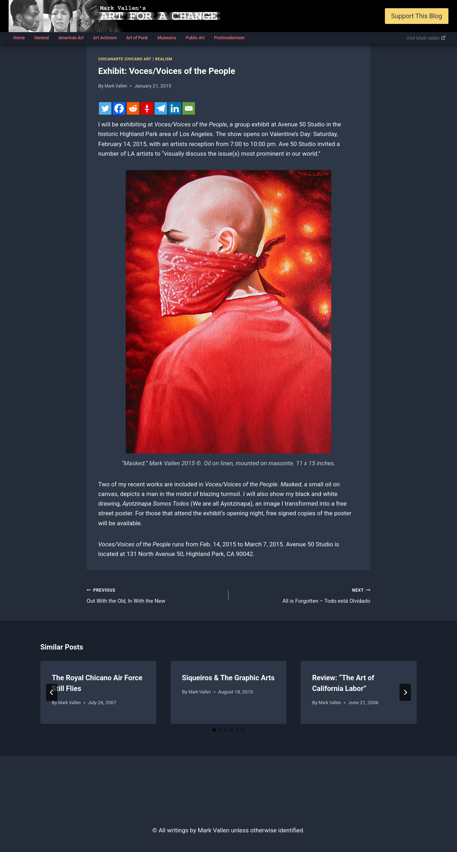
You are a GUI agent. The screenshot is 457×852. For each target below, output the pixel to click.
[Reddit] (133, 108)
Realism (171, 58)
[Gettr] (147, 108)
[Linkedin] (175, 108)
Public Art (195, 37)
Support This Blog (416, 16)
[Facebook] (119, 108)
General (41, 37)
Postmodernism (229, 37)
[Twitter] (105, 108)
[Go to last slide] (51, 695)
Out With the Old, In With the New (154, 596)
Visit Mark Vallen (426, 38)
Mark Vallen (117, 86)
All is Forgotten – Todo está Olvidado (302, 596)
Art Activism (105, 37)
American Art (71, 37)
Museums (166, 37)
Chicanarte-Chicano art (128, 58)
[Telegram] (161, 108)
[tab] (214, 733)
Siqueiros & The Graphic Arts (228, 680)
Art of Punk (137, 37)
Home (19, 37)
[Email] (188, 108)
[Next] (405, 695)
